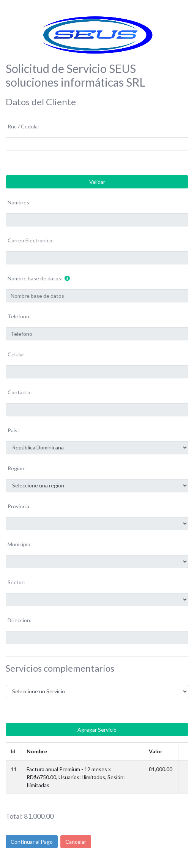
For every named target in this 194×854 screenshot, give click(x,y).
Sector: (16, 582)
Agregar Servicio (97, 729)
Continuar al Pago (32, 841)
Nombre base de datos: (35, 278)
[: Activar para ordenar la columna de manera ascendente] (183, 751)
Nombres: (19, 202)
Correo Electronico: (31, 240)
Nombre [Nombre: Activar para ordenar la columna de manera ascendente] (37, 751)
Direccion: (20, 620)
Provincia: (19, 506)
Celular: (17, 354)
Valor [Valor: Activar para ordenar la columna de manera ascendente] (155, 751)
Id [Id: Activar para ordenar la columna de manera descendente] (13, 751)
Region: (17, 468)
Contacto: (20, 392)
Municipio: (20, 544)
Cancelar (75, 841)
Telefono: (19, 316)
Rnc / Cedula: (23, 126)
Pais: (13, 430)
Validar (97, 182)
